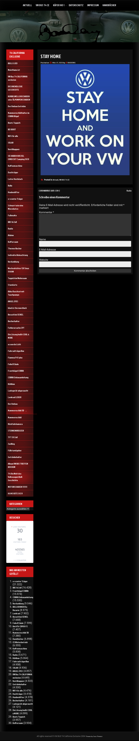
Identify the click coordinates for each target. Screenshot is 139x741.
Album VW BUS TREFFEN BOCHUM (18, 465)
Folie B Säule (13, 364)
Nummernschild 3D (16, 410)
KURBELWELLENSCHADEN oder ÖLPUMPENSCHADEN (19, 98)
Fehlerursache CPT (16, 327)
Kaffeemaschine (15, 165)
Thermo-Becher (15, 248)
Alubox (11, 235)
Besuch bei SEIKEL (15, 314)
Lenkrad (16, 613)
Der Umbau (12, 403)
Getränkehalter (15, 457)
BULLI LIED (12, 63)
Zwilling (11, 443)
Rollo (10, 185)
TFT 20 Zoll (12, 437)
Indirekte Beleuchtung (18, 255)
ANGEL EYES (13, 301)
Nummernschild (15, 417)
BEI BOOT (12, 129)
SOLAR (10, 142)
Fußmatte (12, 215)
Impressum (93, 5)
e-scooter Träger (15, 198)
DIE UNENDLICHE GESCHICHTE (15, 88)
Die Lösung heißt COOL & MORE (18, 336)
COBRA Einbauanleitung (18, 377)
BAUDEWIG (72, 62)
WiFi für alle (13, 135)
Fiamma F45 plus (15, 357)
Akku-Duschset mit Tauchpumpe (16, 293)
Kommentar (46, 212)
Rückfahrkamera (15, 423)
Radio (128, 190)
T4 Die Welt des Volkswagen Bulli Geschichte (15, 477)
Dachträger (13, 172)
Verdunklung (13, 261)
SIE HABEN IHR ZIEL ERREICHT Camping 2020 (18, 157)
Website (43, 259)
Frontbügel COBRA (16, 370)
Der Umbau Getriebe (17, 106)
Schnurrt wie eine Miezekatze (15, 207)
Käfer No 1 (58, 5)
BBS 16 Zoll (12, 221)
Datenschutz (76, 5)
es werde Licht (14, 344)
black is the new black (17, 307)
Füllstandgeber (15, 450)
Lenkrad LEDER (14, 397)
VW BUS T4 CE (64, 179)
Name (42, 239)
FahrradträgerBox (16, 350)
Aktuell (27, 5)
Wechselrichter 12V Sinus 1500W (18, 270)
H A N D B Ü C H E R (15, 493)
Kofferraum (13, 241)
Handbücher (109, 5)
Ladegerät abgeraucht (18, 390)
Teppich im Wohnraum (17, 278)
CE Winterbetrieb (20, 642)
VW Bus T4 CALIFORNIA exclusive (17, 78)
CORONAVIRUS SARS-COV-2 (52, 190)
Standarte (12, 284)
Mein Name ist (14, 69)
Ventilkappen (13, 149)
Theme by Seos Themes (94, 736)
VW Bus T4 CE (42, 5)
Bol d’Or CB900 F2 (20, 626)
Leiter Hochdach (15, 178)
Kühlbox (11, 383)
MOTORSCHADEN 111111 (17, 486)
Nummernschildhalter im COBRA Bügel (18, 114)
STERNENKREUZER (16, 430)
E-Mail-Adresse (47, 249)
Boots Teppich (14, 122)
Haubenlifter (13, 192)
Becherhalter (14, 321)
